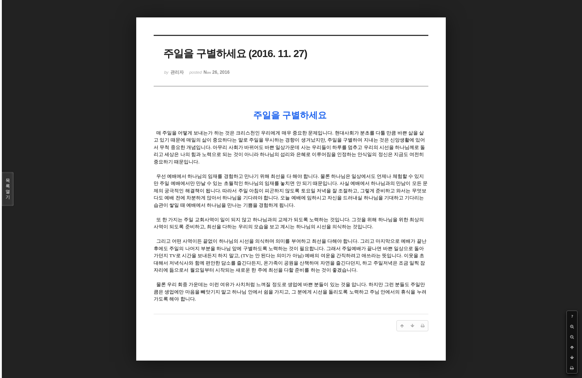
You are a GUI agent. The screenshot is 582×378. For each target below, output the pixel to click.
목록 (8, 189)
